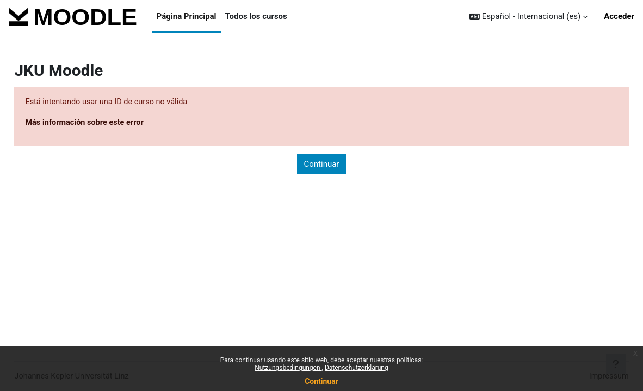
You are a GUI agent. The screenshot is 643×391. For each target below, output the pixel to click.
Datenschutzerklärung (356, 367)
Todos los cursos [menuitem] (256, 16)
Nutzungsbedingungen (288, 367)
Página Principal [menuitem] (187, 16)
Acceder (619, 16)
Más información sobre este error (111, 123)
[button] (528, 16)
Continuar (321, 381)
